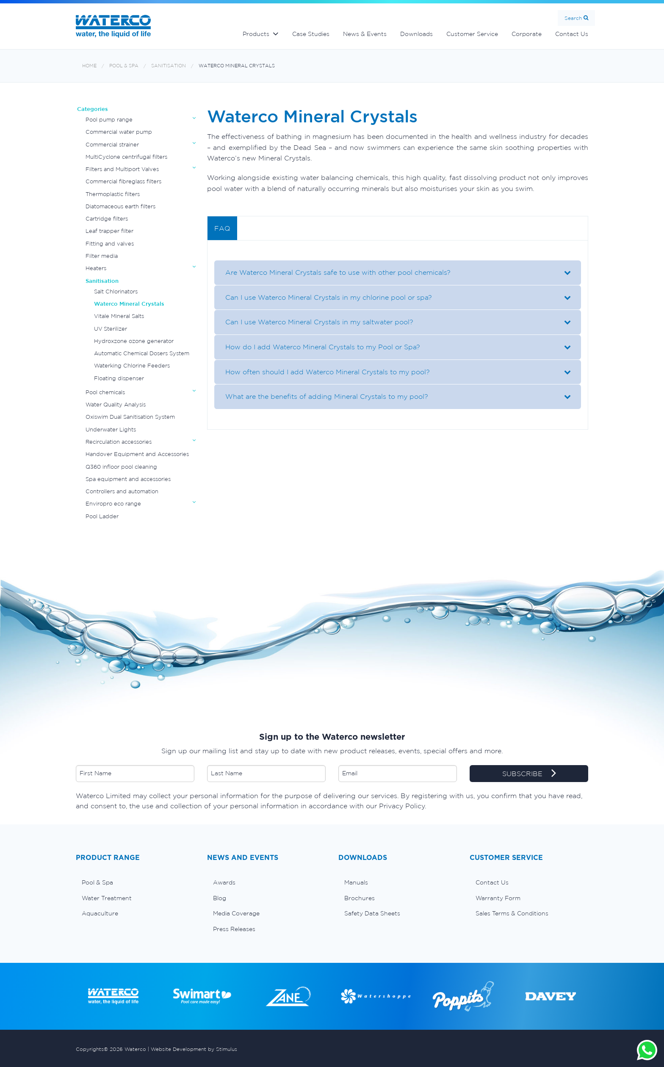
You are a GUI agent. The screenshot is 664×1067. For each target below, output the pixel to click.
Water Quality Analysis (116, 404)
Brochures (359, 898)
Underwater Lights (111, 429)
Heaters (96, 268)
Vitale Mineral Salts (119, 316)
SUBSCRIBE (529, 774)
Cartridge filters (107, 219)
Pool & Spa (123, 66)
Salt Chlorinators (116, 291)
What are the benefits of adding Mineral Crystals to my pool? (324, 396)
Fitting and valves (110, 243)
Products (256, 33)
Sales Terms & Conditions (512, 913)
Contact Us (571, 33)
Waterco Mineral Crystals (237, 66)
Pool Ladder (102, 516)
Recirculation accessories (119, 442)
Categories (92, 109)
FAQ (222, 228)
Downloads (416, 33)
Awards (224, 882)
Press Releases (234, 929)
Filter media (102, 256)
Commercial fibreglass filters (123, 181)
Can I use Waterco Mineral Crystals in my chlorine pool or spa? (326, 297)
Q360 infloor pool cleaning (121, 467)
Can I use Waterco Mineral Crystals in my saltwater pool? (317, 322)
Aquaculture (100, 913)
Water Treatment (107, 898)
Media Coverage (236, 913)
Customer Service (472, 33)
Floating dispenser (119, 378)
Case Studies (310, 33)
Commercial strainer (112, 144)
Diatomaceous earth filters (120, 206)
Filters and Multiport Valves (122, 169)
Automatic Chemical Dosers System (141, 353)
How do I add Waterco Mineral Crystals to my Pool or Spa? (320, 347)
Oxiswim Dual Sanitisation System (130, 417)
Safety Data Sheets (372, 913)
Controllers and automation (122, 491)
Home (89, 66)
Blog (219, 898)
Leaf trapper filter (109, 231)
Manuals (356, 882)
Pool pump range (109, 119)
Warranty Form (498, 898)
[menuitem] (135, 882)
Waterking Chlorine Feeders (132, 365)
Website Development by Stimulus (194, 1049)
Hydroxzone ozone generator (134, 341)
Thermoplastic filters (113, 194)
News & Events (365, 33)
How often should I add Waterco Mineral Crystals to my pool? (325, 372)
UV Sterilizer (110, 329)
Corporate (527, 33)
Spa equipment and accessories (128, 479)
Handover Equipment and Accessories (137, 454)
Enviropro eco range (113, 503)
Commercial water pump (119, 132)
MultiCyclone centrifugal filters (126, 157)
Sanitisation (168, 66)
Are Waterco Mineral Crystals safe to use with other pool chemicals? (336, 272)
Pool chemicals (105, 392)
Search (573, 18)
